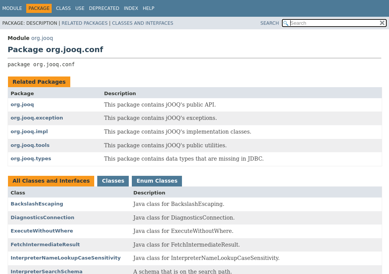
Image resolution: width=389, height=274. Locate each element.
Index (131, 8)
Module (12, 8)
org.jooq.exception (37, 118)
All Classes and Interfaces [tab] (51, 181)
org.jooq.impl (29, 131)
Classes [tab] (113, 181)
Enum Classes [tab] (156, 181)
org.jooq (42, 38)
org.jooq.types (31, 158)
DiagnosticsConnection (42, 217)
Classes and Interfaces (142, 23)
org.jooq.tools (30, 145)
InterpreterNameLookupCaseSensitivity (66, 258)
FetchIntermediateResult (45, 244)
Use (79, 8)
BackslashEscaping (37, 204)
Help (149, 8)
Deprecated (104, 8)
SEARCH (270, 23)
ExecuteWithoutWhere (42, 231)
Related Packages (85, 23)
